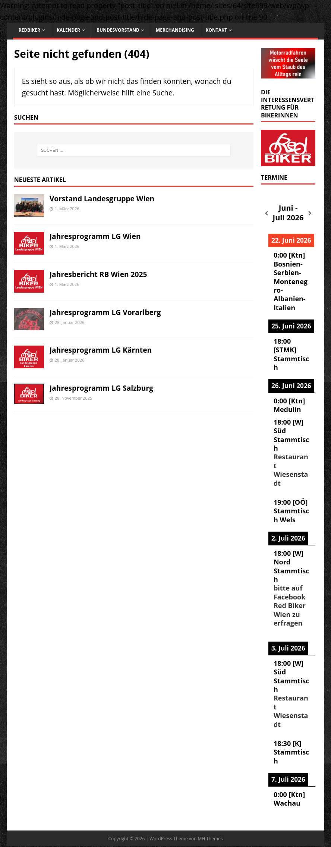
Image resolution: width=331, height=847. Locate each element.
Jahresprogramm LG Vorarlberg (105, 312)
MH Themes (210, 838)
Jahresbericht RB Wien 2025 (98, 274)
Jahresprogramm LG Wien (95, 236)
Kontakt (216, 30)
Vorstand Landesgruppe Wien (102, 198)
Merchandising (175, 30)
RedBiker (29, 30)
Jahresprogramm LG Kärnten (101, 350)
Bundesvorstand (118, 30)
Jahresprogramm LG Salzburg (101, 388)
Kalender (68, 30)
